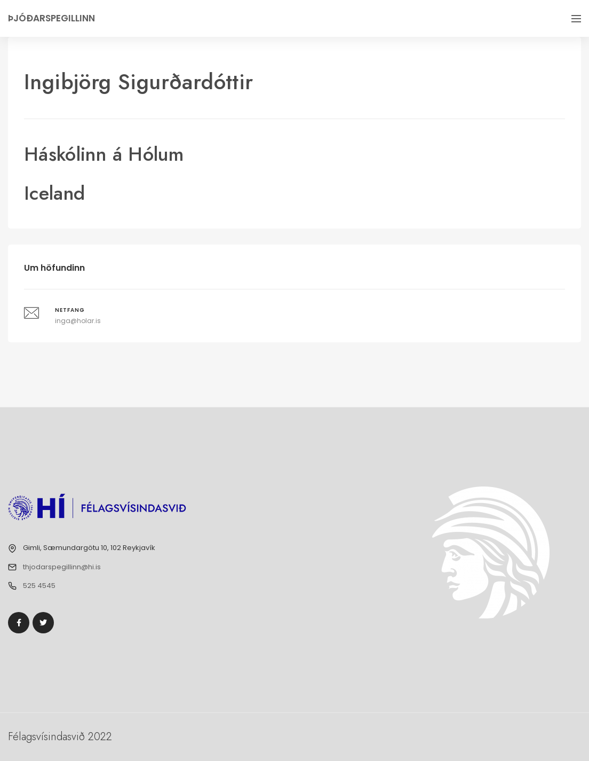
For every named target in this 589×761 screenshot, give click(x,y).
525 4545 (39, 585)
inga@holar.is (78, 320)
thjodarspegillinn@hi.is (62, 567)
